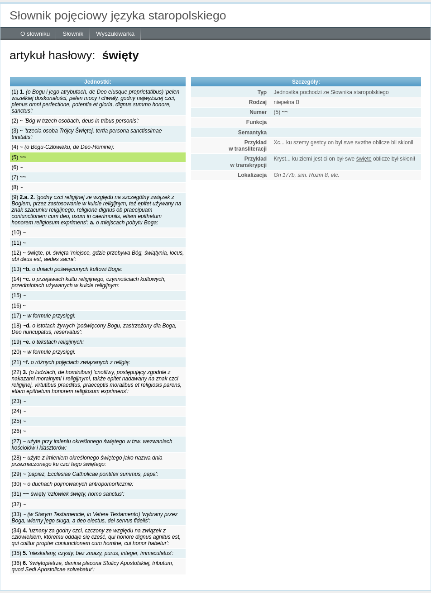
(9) (97, 210)
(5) (19, 157)
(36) (92, 566)
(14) (89, 282)
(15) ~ (19, 295)
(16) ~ (19, 306)
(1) (96, 101)
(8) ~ (17, 187)
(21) (71, 362)
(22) (97, 381)
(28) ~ (87, 461)
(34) (96, 536)
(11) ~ (19, 243)
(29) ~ (85, 474)
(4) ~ (63, 147)
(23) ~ (19, 401)
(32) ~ (19, 504)
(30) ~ (73, 484)
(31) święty (68, 494)
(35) (92, 553)
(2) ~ (75, 121)
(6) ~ (17, 167)
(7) (19, 177)
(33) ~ (95, 517)
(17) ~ (44, 316)
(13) (67, 269)
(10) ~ (19, 232)
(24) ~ (19, 411)
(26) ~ (19, 431)
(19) (48, 342)
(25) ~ (19, 421)
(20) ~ (44, 352)
